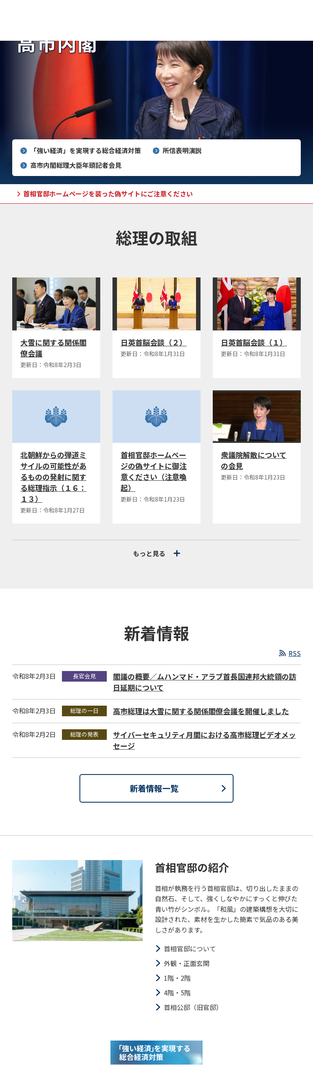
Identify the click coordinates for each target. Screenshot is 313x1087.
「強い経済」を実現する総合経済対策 (85, 150)
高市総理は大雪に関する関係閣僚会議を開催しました (201, 711)
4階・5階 (177, 992)
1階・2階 (177, 978)
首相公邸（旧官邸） (193, 1007)
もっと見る (156, 553)
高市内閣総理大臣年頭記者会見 (75, 165)
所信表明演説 (182, 150)
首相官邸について (190, 948)
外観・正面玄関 (186, 963)
